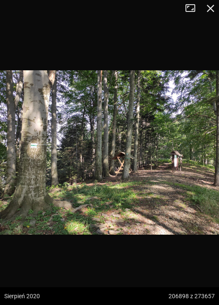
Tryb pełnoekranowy (193, 8)
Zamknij (210, 8)
